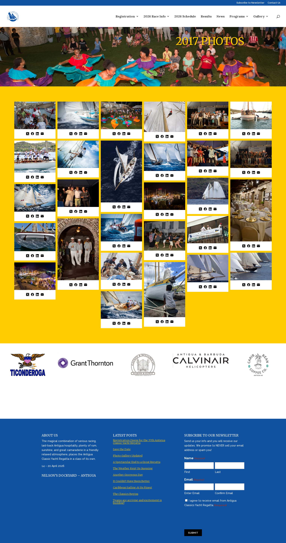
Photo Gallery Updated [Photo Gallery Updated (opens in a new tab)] (127, 454)
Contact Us (274, 3)
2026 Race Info (155, 16)
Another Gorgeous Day (128, 473)
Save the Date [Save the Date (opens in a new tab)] (122, 447)
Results (206, 16)
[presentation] (212, 516)
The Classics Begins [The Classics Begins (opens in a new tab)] (125, 492)
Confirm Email (224, 492)
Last (218, 470)
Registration (125, 16)
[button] (35, 120)
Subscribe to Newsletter (250, 3)
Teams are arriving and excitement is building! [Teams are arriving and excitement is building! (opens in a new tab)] (137, 500)
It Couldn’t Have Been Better (131, 479)
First (187, 470)
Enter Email (191, 492)
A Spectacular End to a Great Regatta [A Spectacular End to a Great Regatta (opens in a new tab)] (136, 460)
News (221, 16)
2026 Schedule (185, 16)
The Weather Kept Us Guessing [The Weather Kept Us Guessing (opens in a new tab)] (133, 467)
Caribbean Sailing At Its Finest (132, 486)
